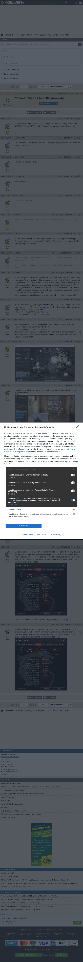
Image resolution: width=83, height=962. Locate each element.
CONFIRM (23, 526)
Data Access (41, 535)
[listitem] (41, 469)
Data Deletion (27, 535)
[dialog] (41, 481)
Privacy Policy (55, 535)
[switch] (73, 475)
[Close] (78, 427)
